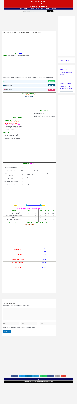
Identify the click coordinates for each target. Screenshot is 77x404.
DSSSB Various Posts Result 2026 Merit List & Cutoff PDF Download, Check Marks (66, 88)
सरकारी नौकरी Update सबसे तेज (38, 6)
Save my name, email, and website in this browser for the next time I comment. (20, 329)
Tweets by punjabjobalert (65, 60)
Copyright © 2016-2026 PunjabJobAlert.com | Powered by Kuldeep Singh (38, 385)
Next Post (53, 296)
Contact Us (43, 381)
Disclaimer (27, 381)
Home (12, 8)
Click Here (44, 251)
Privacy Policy (35, 381)
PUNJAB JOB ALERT (38, 1)
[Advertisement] (29, 22)
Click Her (44, 268)
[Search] (50, 11)
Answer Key (45, 8)
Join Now (21, 53)
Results (53, 8)
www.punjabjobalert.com (38, 4)
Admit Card (28, 8)
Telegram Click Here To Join (33, 205)
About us (50, 381)
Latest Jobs (20, 8)
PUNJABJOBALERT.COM (21, 223)
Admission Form (62, 8)
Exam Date (37, 8)
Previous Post (6, 296)
